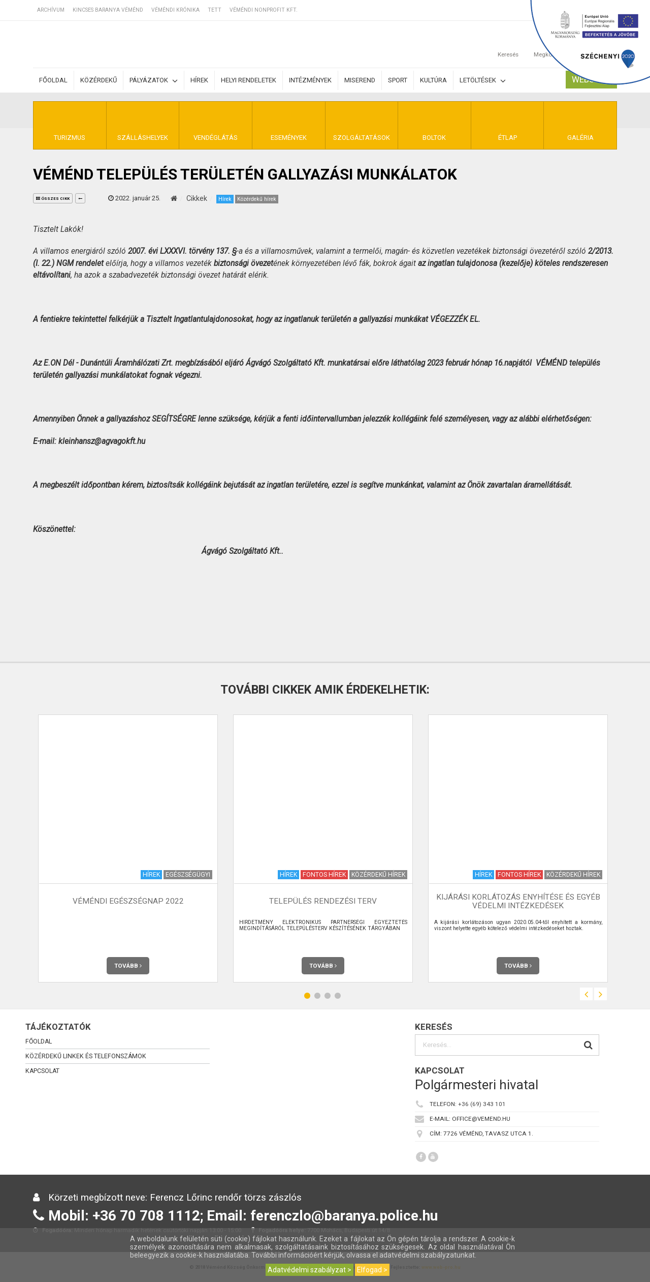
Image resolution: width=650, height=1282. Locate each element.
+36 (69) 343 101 (482, 1104)
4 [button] (338, 995)
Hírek (199, 80)
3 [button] (327, 995)
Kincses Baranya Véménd (108, 10)
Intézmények (310, 80)
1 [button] (307, 995)
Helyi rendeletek (248, 80)
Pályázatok (153, 80)
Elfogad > (372, 1270)
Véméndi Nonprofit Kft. (264, 10)
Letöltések (483, 80)
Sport (397, 80)
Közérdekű (98, 80)
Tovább (128, 965)
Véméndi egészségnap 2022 (128, 901)
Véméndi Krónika (175, 10)
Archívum (50, 10)
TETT (214, 10)
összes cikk (53, 198)
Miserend (359, 80)
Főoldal (53, 80)
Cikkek (196, 198)
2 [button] (317, 995)
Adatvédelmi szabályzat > (309, 1270)
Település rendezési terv (323, 901)
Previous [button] (586, 994)
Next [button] (600, 994)
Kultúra (433, 80)
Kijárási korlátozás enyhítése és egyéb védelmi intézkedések (518, 901)
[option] (127, 848)
